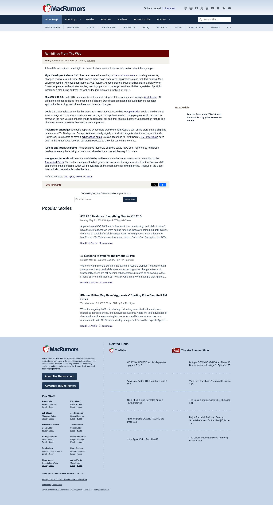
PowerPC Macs (84, 176)
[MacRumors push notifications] (218, 8)
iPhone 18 (162, 27)
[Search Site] (214, 19)
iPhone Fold (73, 27)
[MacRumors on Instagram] (191, 8)
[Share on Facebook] (162, 184)
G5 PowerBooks (149, 137)
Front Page (51, 19)
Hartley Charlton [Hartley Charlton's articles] (49, 436)
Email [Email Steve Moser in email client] (44, 465)
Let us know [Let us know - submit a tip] (169, 8)
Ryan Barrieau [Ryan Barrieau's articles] (76, 448)
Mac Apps (69, 176)
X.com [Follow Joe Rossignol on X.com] (79, 418)
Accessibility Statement (52, 485)
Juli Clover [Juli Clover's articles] (47, 413)
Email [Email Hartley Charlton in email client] (44, 442)
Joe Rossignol (128, 303)
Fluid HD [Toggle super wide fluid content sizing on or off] (87, 490)
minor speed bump (92, 137)
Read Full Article (88, 243)
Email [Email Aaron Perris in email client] (72, 465)
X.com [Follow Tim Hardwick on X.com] (79, 430)
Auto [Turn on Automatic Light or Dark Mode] (96, 490)
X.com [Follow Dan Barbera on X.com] (51, 453)
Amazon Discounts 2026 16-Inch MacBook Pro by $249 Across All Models (204, 117)
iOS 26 (178, 27)
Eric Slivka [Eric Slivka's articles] (75, 401)
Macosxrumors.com (124, 75)
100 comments (53, 185)
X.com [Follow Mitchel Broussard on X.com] (51, 430)
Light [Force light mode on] (101, 490)
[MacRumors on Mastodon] (207, 8)
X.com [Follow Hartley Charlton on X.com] (51, 442)
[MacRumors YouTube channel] (212, 8)
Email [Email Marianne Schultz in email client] (72, 442)
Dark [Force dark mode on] (107, 490)
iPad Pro (215, 27)
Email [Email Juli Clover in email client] (44, 418)
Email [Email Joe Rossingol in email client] (72, 418)
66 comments (105, 243)
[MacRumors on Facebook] (196, 8)
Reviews (123, 19)
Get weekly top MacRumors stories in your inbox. (105, 193)
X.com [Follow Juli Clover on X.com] (51, 418)
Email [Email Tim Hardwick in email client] (72, 430)
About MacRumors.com (59, 375)
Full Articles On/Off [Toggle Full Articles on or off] (68, 490)
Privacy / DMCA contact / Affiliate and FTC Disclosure (64, 479)
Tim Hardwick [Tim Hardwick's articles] (76, 424)
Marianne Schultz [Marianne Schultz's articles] (78, 436)
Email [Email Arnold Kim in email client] (44, 406)
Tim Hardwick (127, 260)
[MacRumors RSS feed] (223, 8)
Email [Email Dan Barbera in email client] (44, 453)
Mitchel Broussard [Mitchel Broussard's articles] (50, 424)
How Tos (106, 19)
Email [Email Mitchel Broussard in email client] (44, 430)
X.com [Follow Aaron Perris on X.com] (79, 465)
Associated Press (54, 162)
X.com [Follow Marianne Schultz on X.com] (79, 442)
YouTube (120, 349)
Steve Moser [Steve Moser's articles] (47, 459)
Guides (90, 19)
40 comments (105, 282)
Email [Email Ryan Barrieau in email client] (72, 453)
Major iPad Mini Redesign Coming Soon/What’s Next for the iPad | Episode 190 (209, 420)
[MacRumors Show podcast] (185, 8)
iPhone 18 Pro (52, 27)
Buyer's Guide (142, 19)
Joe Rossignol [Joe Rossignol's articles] (76, 413)
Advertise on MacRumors (60, 385)
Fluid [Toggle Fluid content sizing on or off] (80, 490)
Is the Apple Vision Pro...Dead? (142, 438)
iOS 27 (90, 27)
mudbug (91, 60)
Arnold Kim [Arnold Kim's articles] (47, 401)
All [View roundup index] (229, 27)
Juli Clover (125, 220)
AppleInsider (150, 97)
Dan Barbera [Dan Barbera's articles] (47, 448)
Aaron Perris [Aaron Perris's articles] (76, 459)
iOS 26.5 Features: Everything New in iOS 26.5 (112, 216)
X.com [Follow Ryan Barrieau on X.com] (79, 453)
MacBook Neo (109, 27)
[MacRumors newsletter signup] (229, 8)
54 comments (105, 326)
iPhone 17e (129, 27)
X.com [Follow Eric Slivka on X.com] (79, 406)
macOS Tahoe (196, 27)
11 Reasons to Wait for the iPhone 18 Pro (109, 256)
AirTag (146, 27)
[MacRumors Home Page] (64, 8)
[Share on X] (154, 184)
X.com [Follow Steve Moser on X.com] (51, 465)
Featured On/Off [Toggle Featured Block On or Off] (50, 490)
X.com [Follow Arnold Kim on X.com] (51, 406)
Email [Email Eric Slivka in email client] (72, 406)
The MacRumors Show (195, 349)
